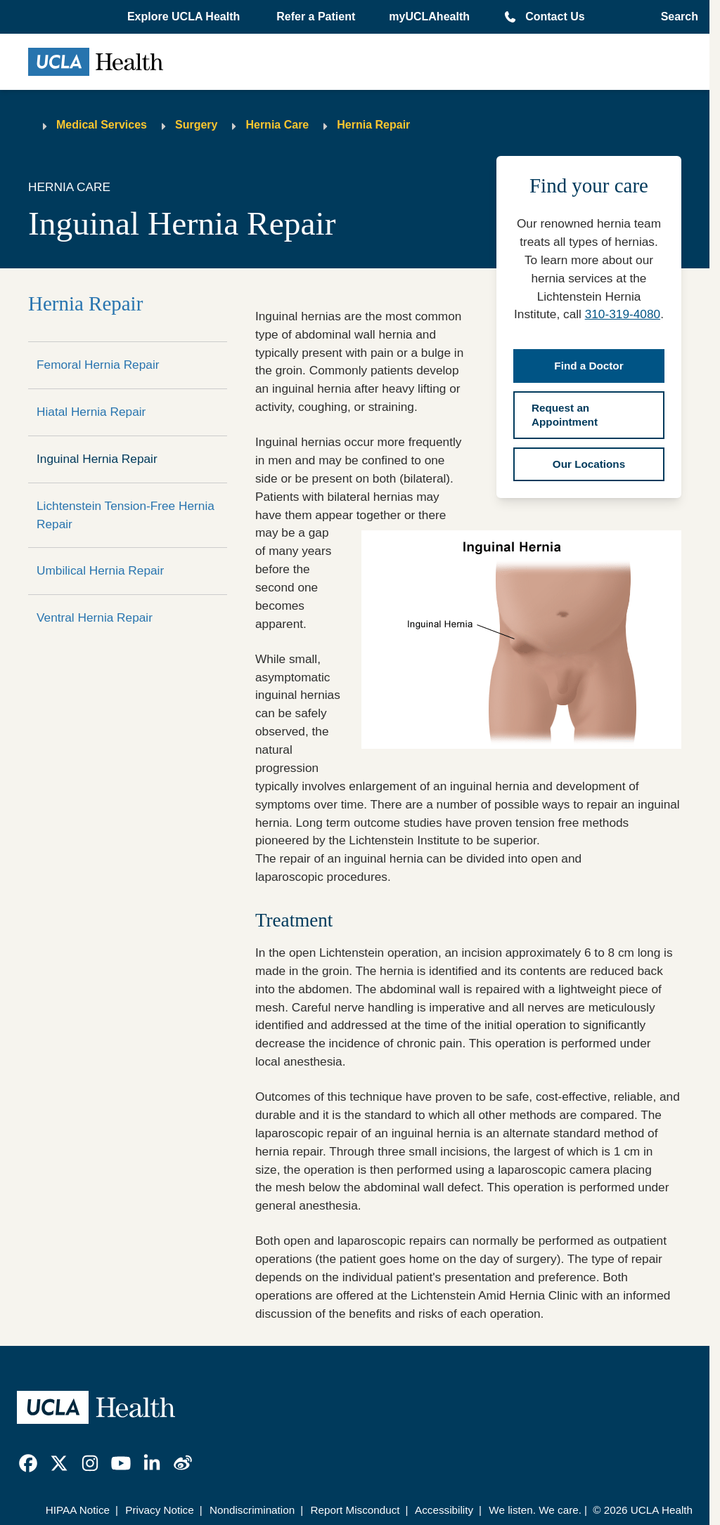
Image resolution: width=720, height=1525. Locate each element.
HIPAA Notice (78, 1510)
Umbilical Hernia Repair (100, 570)
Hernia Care (277, 125)
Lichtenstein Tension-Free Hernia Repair (125, 515)
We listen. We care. (535, 1510)
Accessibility (444, 1510)
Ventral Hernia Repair (95, 617)
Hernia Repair (373, 125)
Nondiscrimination (252, 1510)
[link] (28, 1463)
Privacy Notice (159, 1510)
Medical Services (101, 125)
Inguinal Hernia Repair (97, 459)
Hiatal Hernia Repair (91, 412)
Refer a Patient (315, 16)
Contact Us (554, 16)
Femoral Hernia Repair (98, 365)
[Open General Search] (675, 17)
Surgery (196, 125)
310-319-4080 (622, 314)
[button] (185, 17)
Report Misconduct (354, 1510)
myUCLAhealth (429, 16)
